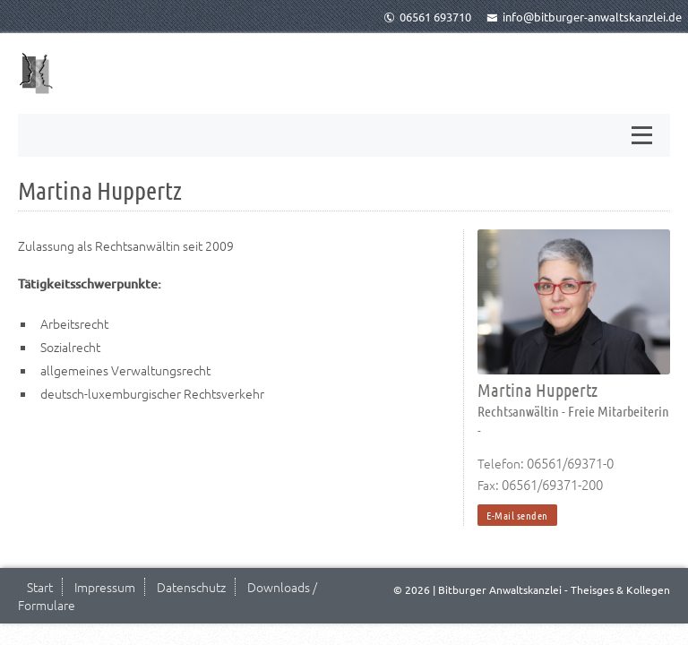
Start (40, 587)
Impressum (104, 587)
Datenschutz (191, 587)
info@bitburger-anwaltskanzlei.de (584, 16)
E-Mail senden (517, 515)
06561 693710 (427, 16)
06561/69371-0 (570, 462)
